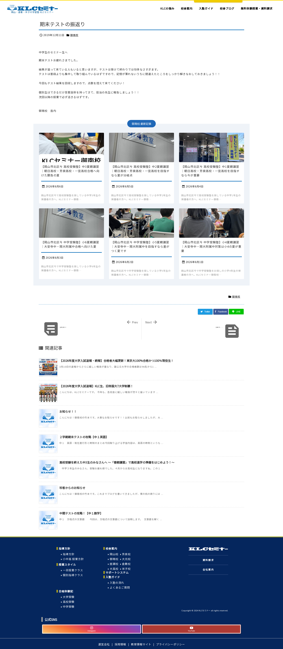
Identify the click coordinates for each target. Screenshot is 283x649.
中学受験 (68, 606)
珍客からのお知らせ (72, 488)
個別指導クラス (73, 575)
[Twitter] (205, 312)
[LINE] (236, 312)
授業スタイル (67, 564)
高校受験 (68, 602)
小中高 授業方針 (73, 559)
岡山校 (114, 554)
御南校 (74, 35)
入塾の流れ (117, 582)
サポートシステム (117, 572)
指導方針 (64, 548)
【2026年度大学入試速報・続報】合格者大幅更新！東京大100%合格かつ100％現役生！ (116, 360)
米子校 (126, 569)
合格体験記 (66, 591)
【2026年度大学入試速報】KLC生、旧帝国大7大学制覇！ (96, 386)
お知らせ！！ (68, 411)
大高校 (114, 569)
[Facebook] (220, 312)
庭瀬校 (114, 564)
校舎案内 (111, 548)
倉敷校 (126, 564)
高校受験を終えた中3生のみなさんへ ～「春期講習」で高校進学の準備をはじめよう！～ (116, 462)
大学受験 (68, 597)
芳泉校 (126, 554)
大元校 (126, 559)
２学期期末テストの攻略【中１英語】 (83, 437)
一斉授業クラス (73, 570)
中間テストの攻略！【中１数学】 (81, 513)
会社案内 (208, 569)
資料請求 (208, 560)
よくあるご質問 (120, 587)
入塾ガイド (113, 577)
